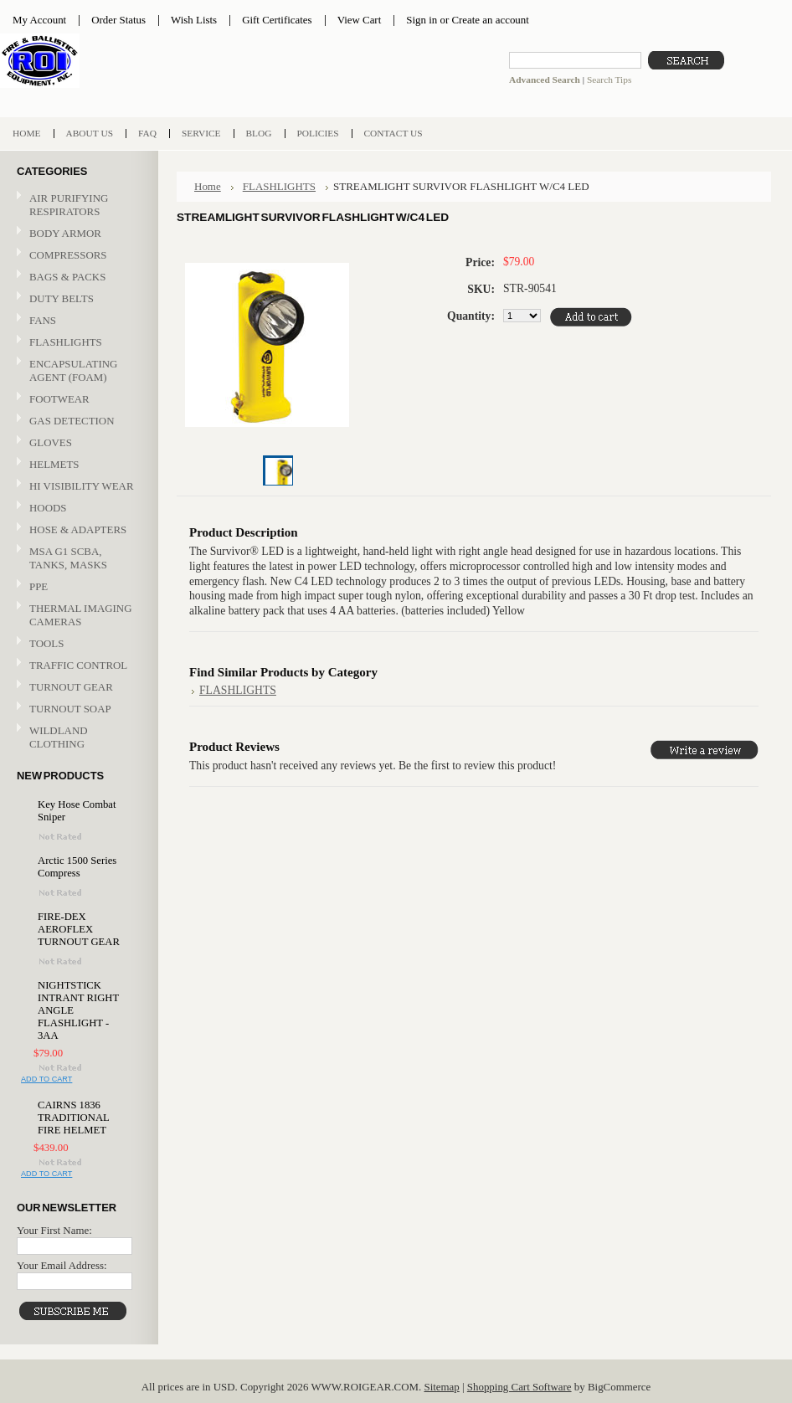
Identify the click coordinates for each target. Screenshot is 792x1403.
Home (207, 186)
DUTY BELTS (61, 298)
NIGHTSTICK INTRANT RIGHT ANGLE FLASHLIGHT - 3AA (78, 1010)
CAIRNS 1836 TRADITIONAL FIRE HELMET (73, 1117)
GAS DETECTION (71, 420)
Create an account (489, 19)
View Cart (359, 19)
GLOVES (77, 443)
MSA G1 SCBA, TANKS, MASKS (68, 558)
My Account (39, 19)
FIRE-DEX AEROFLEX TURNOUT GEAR (79, 929)
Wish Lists (194, 19)
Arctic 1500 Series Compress (77, 867)
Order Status (118, 19)
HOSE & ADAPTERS (77, 530)
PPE (77, 587)
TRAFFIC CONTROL (78, 665)
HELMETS (77, 465)
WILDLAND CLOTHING (58, 737)
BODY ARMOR (65, 233)
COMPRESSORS (68, 255)
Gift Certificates (277, 19)
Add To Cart (46, 1079)
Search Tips (609, 80)
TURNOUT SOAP (70, 708)
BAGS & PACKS (77, 277)
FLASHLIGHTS (65, 342)
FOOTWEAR (77, 400)
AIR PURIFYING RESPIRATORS (68, 205)
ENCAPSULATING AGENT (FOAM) (73, 370)
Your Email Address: (62, 1265)
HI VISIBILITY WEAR (77, 487)
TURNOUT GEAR (71, 687)
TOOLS (46, 643)
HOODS (47, 507)
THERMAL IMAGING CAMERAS (80, 615)
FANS (42, 320)
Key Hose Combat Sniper (77, 811)
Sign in (421, 19)
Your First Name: (54, 1230)
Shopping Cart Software (519, 1386)
